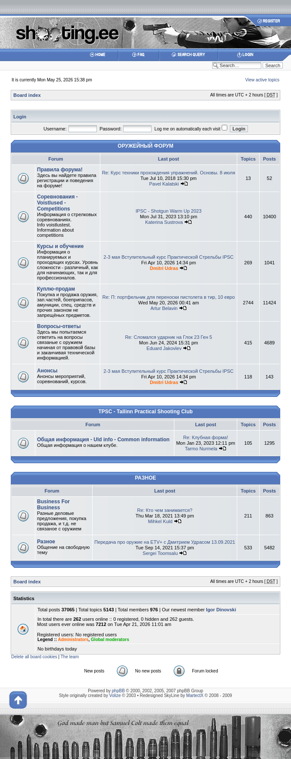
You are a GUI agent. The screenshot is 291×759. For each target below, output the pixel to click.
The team (70, 656)
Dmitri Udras (164, 268)
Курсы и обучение (60, 246)
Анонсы (47, 371)
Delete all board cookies (34, 656)
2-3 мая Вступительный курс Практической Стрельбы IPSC (169, 257)
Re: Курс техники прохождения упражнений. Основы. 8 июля (168, 172)
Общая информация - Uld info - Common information (103, 440)
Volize (115, 695)
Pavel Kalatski (164, 183)
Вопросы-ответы (58, 326)
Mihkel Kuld (160, 521)
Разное (46, 542)
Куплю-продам (56, 289)
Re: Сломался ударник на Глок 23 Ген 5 (168, 337)
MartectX (195, 695)
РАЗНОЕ (145, 478)
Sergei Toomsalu (160, 553)
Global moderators (110, 639)
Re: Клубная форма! (205, 437)
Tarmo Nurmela (201, 448)
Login (19, 116)
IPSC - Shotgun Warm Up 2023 (168, 211)
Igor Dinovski (221, 609)
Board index (27, 95)
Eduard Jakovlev (163, 348)
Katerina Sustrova (164, 222)
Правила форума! (60, 170)
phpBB (118, 690)
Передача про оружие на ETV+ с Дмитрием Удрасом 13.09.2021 (164, 542)
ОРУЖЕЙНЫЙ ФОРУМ (145, 146)
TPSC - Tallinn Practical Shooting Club (145, 412)
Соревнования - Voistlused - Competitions (57, 203)
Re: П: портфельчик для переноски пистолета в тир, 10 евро (168, 297)
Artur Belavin (164, 308)
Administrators (73, 639)
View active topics (262, 79)
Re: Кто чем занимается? (164, 510)
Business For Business (53, 505)
